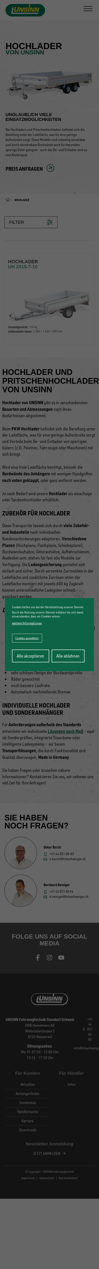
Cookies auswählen (27, 638)
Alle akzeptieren (30, 656)
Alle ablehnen (68, 656)
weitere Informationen (27, 623)
